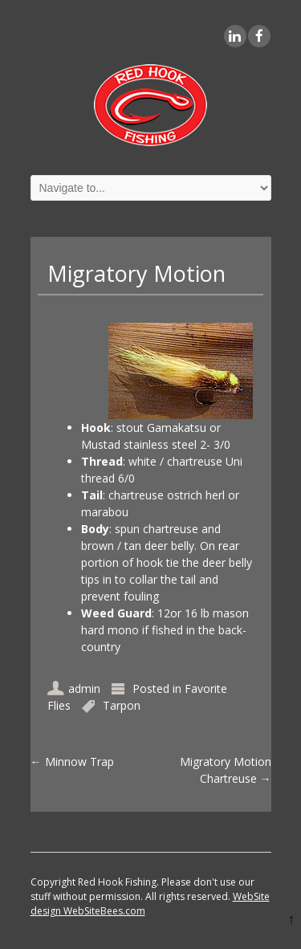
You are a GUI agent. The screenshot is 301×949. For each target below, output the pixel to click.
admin (84, 688)
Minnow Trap (72, 761)
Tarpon (121, 705)
